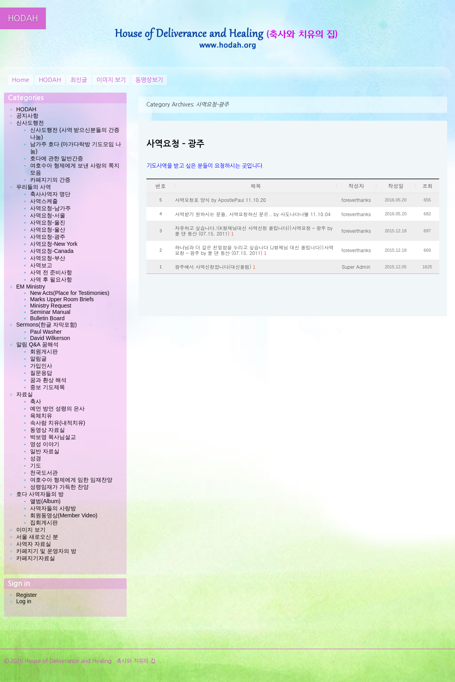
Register (26, 595)
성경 (35, 458)
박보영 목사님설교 (53, 437)
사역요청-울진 (47, 222)
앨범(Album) (45, 501)
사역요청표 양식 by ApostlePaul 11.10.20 (220, 200)
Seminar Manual (50, 312)
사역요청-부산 (47, 258)
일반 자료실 (44, 451)
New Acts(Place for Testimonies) (69, 293)
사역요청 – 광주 (175, 143)
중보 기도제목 (47, 387)
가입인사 (41, 366)
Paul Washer (46, 332)
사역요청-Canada (52, 251)
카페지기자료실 (35, 558)
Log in (23, 601)
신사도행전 (30, 123)
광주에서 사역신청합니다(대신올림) (215, 267)
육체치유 (41, 415)
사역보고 (41, 265)
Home (20, 80)
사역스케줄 (44, 201)
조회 (428, 185)
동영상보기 (149, 80)
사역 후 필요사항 (51, 279)
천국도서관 (44, 472)
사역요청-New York (54, 244)
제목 (256, 185)
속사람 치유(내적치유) (57, 423)
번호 (160, 185)
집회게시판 (44, 522)
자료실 (24, 394)
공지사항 (27, 115)
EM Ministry (30, 286)
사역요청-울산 (47, 229)
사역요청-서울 (47, 215)
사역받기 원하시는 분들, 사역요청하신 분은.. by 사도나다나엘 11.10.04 (253, 214)
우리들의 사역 (33, 187)
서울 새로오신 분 (37, 537)
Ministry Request (50, 305)
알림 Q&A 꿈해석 (37, 344)
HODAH (23, 18)
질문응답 (41, 373)
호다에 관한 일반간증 (56, 158)
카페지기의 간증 (50, 180)
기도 (35, 465)
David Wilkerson (50, 338)
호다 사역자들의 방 (40, 494)
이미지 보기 (111, 80)
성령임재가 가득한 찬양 (59, 487)
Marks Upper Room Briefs (62, 299)
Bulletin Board (47, 318)
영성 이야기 (44, 444)
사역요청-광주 (47, 237)
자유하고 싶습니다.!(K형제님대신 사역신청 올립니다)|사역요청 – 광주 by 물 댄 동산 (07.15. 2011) (253, 230)
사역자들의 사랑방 (53, 508)
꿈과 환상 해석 (48, 380)
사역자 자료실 (33, 544)
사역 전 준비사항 (51, 272)
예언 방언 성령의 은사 (57, 408)
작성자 (356, 185)
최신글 (78, 80)
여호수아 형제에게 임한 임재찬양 (71, 480)
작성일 (396, 185)
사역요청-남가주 (50, 208)
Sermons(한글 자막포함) (46, 324)
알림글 (38, 358)
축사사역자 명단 (50, 194)
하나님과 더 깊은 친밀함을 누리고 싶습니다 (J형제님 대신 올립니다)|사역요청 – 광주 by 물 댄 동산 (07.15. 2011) (254, 250)
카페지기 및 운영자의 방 (46, 551)
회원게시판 (44, 351)
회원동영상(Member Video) (63, 515)
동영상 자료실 (47, 430)
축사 (35, 401)
